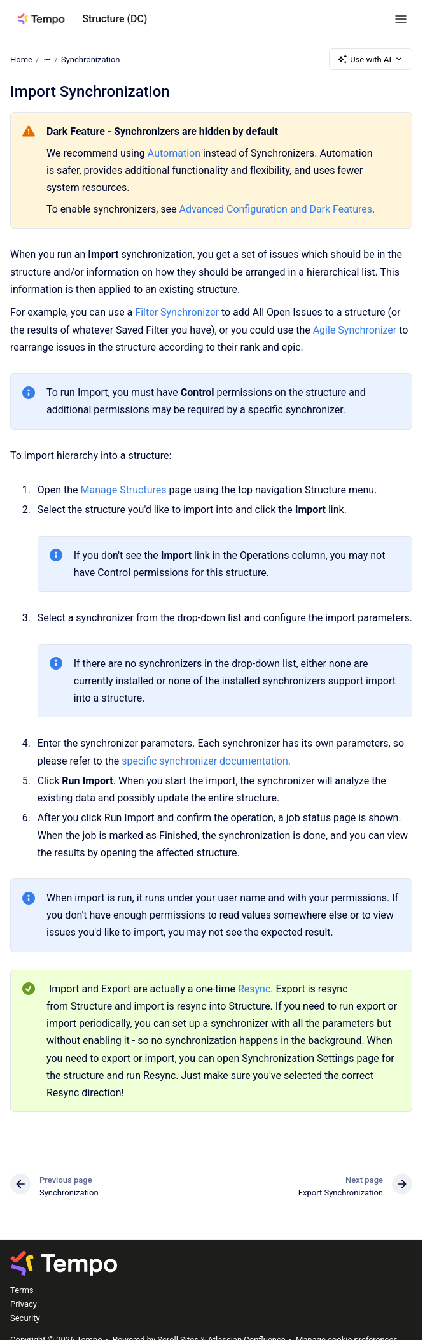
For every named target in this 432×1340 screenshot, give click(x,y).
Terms (22, 1290)
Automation (175, 153)
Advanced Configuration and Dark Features (275, 209)
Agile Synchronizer (355, 330)
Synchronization (90, 59)
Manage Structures (123, 490)
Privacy (23, 1304)
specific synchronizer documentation (205, 761)
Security (25, 1318)
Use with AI (370, 59)
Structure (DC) (114, 19)
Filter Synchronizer (177, 312)
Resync (254, 989)
